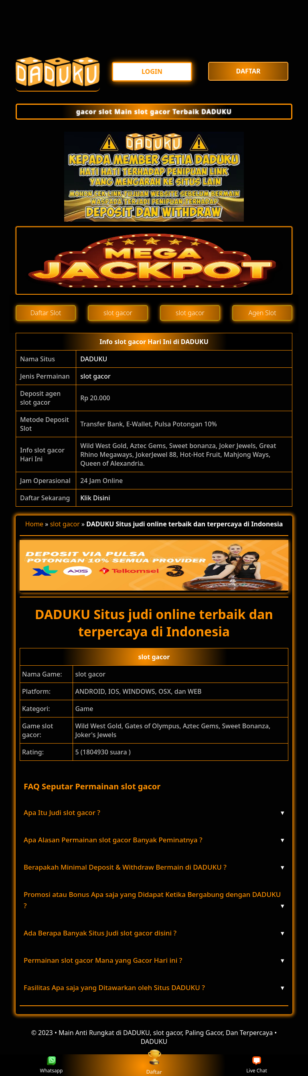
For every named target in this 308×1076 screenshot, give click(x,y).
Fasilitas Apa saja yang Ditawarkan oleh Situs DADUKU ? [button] (154, 987)
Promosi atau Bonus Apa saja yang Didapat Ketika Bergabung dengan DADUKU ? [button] (154, 900)
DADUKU (93, 359)
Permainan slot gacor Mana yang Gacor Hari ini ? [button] (154, 960)
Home (34, 524)
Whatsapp (51, 1065)
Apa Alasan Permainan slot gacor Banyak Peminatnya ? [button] (154, 840)
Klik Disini (95, 497)
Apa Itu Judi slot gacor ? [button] (154, 812)
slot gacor (95, 376)
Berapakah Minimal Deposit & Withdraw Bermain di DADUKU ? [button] (154, 867)
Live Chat (256, 1065)
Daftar (154, 1064)
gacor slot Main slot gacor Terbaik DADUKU (154, 111)
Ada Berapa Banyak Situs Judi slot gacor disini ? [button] (154, 933)
